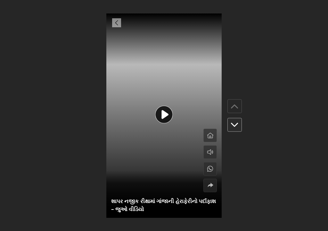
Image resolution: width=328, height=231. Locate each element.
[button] (234, 125)
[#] (210, 168)
